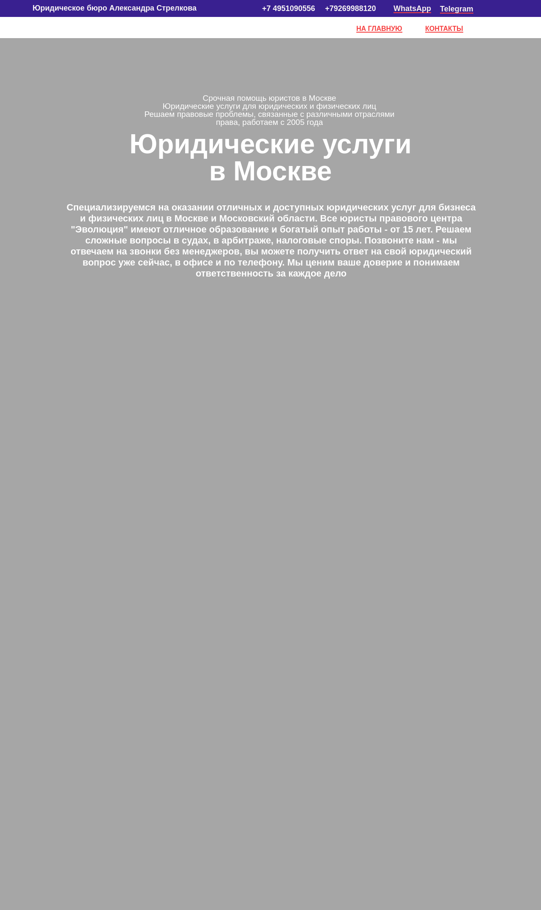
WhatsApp (412, 8)
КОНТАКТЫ (444, 28)
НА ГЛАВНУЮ (379, 28)
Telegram (456, 9)
